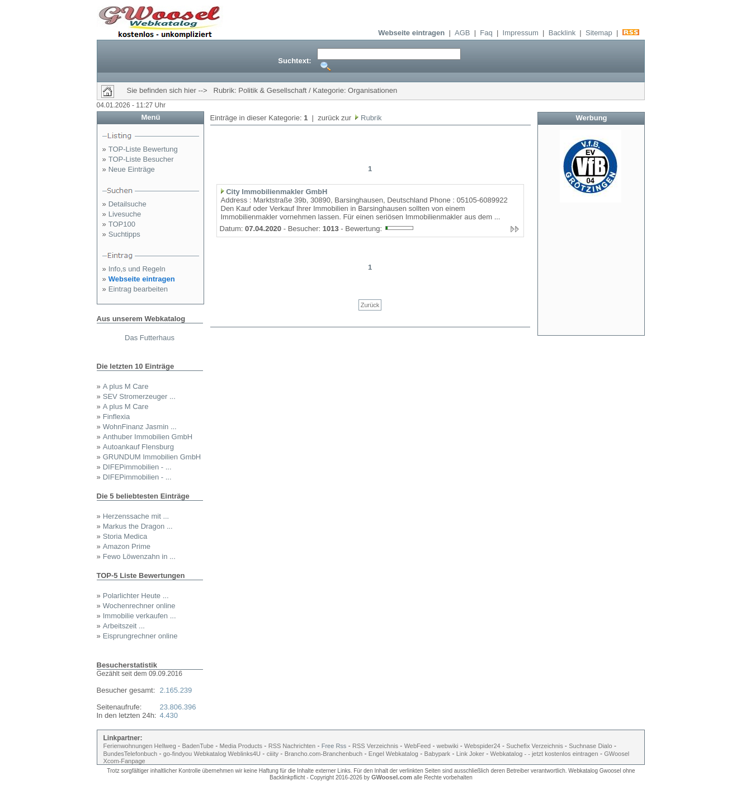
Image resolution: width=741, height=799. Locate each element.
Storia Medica (125, 536)
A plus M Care (126, 386)
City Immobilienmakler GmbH (276, 191)
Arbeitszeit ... (124, 626)
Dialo (605, 745)
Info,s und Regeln (137, 269)
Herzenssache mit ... (136, 516)
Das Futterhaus (149, 337)
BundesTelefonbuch (130, 753)
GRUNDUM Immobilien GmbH (152, 457)
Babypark (437, 753)
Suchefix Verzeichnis (535, 745)
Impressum (521, 33)
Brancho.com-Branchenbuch (323, 753)
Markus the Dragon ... (138, 526)
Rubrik (369, 118)
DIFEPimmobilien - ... (137, 467)
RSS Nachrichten (291, 745)
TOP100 (121, 224)
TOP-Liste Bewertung (143, 149)
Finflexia (116, 416)
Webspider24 (482, 745)
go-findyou (177, 753)
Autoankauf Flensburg (138, 447)
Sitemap (599, 33)
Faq (486, 33)
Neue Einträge (131, 169)
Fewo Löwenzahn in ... (139, 556)
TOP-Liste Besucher (141, 159)
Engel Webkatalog (393, 753)
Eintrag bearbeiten (138, 289)
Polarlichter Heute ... (136, 595)
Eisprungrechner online (140, 636)
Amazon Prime (126, 546)
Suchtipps (124, 234)
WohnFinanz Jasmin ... (140, 426)
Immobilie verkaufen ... (139, 616)
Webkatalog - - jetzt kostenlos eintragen (544, 753)
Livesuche (124, 214)
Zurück (370, 305)
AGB (462, 33)
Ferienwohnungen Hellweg (139, 745)
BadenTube (197, 745)
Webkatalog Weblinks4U (227, 753)
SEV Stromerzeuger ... (139, 396)
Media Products (241, 745)
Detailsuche (127, 204)
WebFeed (417, 745)
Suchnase (582, 745)
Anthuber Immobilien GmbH (147, 437)
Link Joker (470, 753)
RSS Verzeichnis (375, 745)
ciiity (273, 753)
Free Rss (334, 745)
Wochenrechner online (139, 605)
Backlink (562, 33)
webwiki (448, 745)
